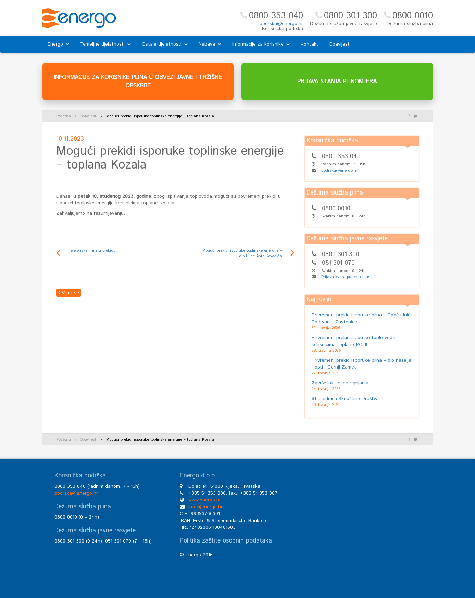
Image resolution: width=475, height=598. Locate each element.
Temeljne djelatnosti (106, 44)
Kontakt (309, 44)
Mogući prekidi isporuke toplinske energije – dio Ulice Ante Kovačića (242, 253)
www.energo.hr (204, 500)
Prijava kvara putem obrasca (348, 277)
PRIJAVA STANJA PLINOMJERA (337, 81)
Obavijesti (340, 44)
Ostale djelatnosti (165, 44)
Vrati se (68, 292)
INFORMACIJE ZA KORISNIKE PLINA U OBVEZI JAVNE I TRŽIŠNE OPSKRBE (138, 81)
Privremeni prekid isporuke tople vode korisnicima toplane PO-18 (353, 341)
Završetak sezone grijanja (340, 382)
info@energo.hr (205, 506)
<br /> (363, 524)
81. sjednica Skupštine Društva (345, 398)
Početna (63, 116)
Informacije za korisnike (261, 44)
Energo (59, 44)
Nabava (210, 44)
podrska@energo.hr (281, 23)
